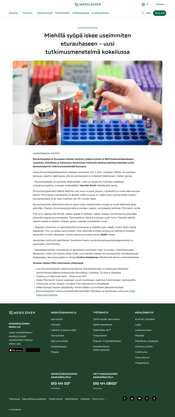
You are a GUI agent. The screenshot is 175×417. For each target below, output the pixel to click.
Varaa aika (160, 13)
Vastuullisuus (142, 358)
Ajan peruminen (59, 341)
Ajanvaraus (57, 319)
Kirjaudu (160, 4)
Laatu (138, 325)
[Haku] (146, 13)
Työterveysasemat (102, 325)
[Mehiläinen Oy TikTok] (154, 399)
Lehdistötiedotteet (87, 28)
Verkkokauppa (58, 347)
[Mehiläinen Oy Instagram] (147, 399)
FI (146, 4)
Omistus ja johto (144, 347)
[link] (87, 4)
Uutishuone (141, 352)
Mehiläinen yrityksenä (146, 341)
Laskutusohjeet (143, 330)
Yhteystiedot (100, 336)
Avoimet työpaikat (145, 319)
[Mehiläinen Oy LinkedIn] (132, 399)
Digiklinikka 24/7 (102, 330)
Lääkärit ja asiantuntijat (63, 330)
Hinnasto (56, 325)
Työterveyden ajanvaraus (106, 319)
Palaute (55, 352)
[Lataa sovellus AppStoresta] (16, 350)
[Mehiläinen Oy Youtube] (139, 399)
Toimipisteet (57, 336)
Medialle (139, 336)
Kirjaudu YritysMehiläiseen (107, 341)
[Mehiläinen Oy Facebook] (124, 399)
